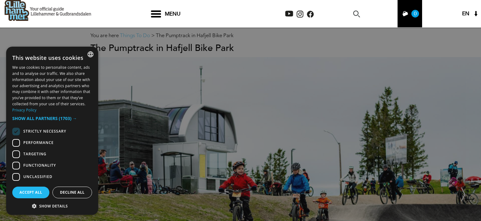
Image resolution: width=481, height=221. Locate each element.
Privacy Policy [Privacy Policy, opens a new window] (24, 110)
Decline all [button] (72, 192)
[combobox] (90, 54)
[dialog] (52, 131)
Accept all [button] (31, 192)
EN (465, 14)
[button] (52, 118)
